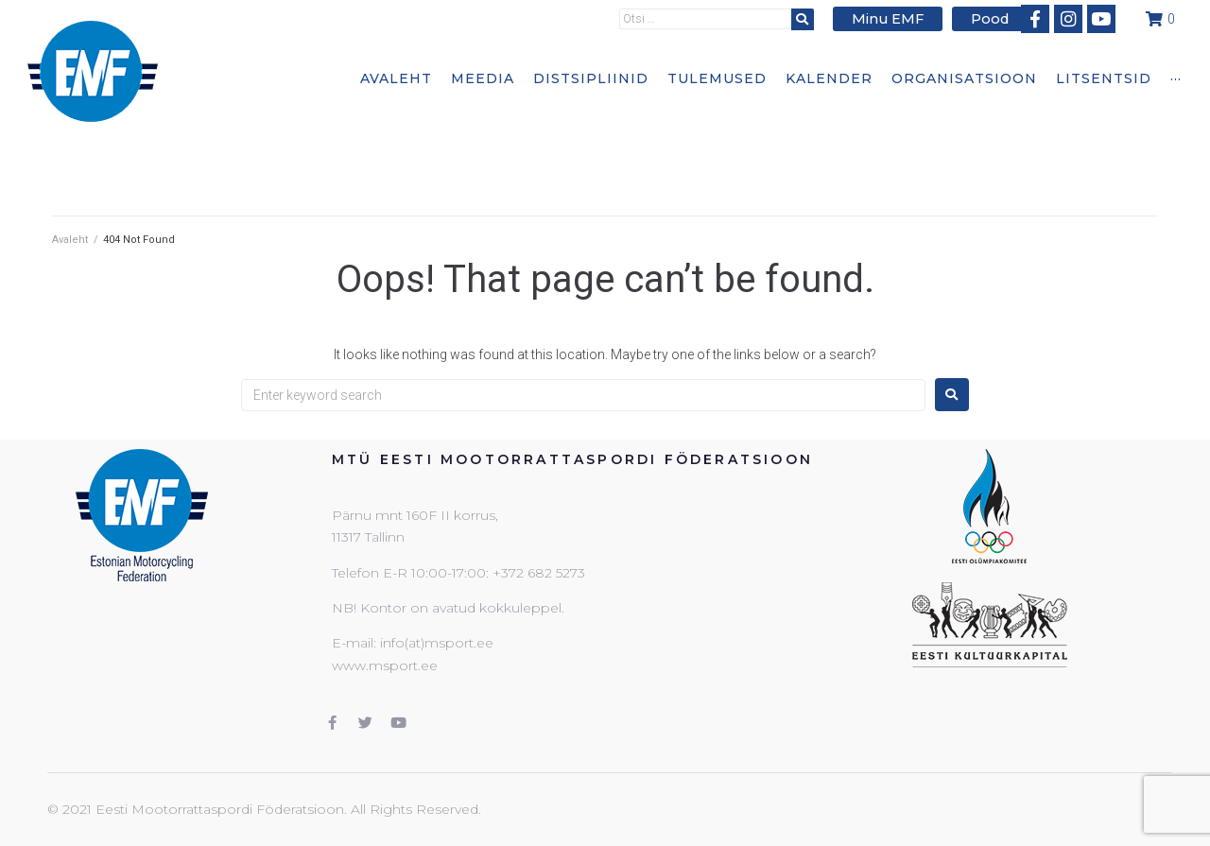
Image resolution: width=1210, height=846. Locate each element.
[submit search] (813, 18)
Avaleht (70, 239)
